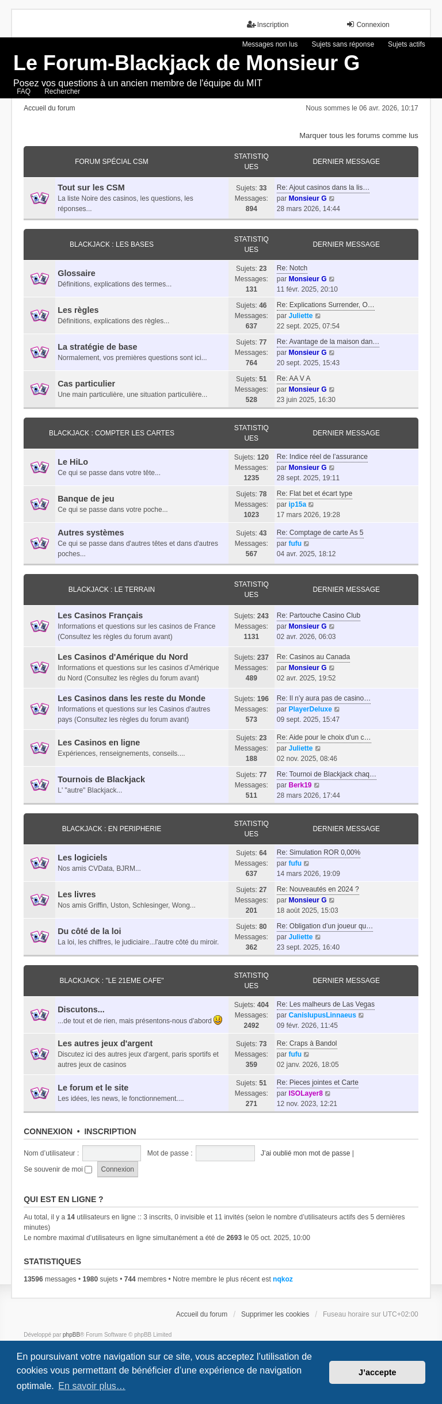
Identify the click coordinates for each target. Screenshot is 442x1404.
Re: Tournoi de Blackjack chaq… (326, 774)
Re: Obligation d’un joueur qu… (325, 926)
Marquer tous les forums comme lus (358, 135)
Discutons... (81, 1009)
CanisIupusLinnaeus (322, 1015)
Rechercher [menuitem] (62, 91)
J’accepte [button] (378, 1372)
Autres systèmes (91, 532)
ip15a (297, 504)
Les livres (77, 894)
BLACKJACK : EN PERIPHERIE (112, 829)
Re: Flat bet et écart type (314, 493)
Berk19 (299, 785)
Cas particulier (86, 383)
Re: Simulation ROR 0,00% (318, 852)
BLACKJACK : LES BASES (112, 244)
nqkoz (283, 1279)
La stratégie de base (97, 346)
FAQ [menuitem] (24, 91)
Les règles (78, 310)
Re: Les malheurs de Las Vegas (326, 1004)
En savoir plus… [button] (91, 1386)
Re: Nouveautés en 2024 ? (318, 889)
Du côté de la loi (89, 931)
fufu (295, 544)
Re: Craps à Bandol (307, 1043)
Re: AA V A (294, 378)
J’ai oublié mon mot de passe (305, 1153)
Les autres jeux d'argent (105, 1043)
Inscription (110, 1131)
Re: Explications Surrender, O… (326, 305)
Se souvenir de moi (58, 1169)
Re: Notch (292, 268)
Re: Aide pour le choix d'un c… (324, 737)
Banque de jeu (86, 498)
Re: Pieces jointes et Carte (318, 1082)
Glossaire (77, 273)
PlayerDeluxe (310, 709)
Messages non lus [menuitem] (270, 44)
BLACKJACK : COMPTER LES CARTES (111, 433)
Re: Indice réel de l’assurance (322, 457)
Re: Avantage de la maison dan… (328, 342)
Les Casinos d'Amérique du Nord (123, 656)
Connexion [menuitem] (367, 24)
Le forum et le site (93, 1087)
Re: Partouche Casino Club (318, 615)
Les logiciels (82, 857)
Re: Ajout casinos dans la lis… (323, 187)
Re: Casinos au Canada (313, 657)
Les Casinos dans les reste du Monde (131, 698)
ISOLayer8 (305, 1093)
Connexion (48, 1131)
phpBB (71, 1335)
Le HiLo (73, 461)
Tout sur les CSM (91, 187)
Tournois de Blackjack (101, 779)
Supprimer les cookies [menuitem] (275, 1314)
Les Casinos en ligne (99, 742)
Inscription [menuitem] (268, 24)
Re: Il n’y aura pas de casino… (324, 698)
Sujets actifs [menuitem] (406, 44)
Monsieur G (307, 198)
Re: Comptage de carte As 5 (320, 533)
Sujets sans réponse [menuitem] (342, 44)
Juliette (300, 316)
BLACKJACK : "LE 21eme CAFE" (111, 981)
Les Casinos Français (100, 615)
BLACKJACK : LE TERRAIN (111, 590)
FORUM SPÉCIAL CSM (111, 162)
